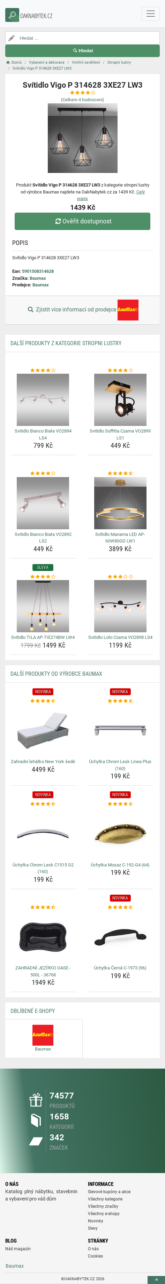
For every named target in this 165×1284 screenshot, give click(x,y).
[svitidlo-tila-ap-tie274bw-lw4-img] (43, 606)
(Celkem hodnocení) (82, 99)
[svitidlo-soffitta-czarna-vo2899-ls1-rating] (120, 370)
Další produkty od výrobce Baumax (56, 674)
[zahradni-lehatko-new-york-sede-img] (43, 730)
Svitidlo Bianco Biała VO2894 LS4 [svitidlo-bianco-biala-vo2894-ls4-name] (43, 434)
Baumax (38, 278)
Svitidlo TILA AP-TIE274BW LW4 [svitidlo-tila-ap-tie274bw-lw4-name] (43, 637)
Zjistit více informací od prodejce (82, 310)
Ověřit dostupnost (82, 221)
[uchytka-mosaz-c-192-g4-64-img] (120, 834)
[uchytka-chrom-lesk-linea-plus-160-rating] (120, 701)
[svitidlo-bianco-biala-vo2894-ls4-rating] (43, 370)
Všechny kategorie (105, 1199)
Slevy (93, 1228)
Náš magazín (18, 1248)
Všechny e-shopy (104, 1213)
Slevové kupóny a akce (109, 1191)
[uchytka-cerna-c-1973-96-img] (120, 937)
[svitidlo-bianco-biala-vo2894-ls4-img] (43, 400)
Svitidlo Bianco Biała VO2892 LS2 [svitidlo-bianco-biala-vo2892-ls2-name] (43, 538)
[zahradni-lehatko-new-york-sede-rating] (43, 701)
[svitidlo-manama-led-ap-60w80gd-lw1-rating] (120, 473)
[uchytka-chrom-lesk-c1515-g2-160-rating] (43, 804)
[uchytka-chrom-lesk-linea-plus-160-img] (120, 730)
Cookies (95, 1256)
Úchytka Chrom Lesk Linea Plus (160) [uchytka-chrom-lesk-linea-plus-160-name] (120, 765)
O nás (93, 1248)
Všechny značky (103, 1206)
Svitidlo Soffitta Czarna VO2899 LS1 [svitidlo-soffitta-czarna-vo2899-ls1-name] (120, 434)
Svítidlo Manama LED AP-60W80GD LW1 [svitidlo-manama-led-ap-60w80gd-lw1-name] (120, 538)
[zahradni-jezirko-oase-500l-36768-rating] (43, 907)
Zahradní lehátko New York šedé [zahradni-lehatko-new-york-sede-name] (43, 761)
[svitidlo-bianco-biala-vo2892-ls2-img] (43, 503)
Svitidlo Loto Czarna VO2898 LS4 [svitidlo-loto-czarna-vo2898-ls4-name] (120, 637)
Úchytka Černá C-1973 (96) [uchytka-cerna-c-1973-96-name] (120, 967)
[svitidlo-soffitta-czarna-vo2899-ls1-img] (120, 400)
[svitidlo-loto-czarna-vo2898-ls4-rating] (120, 576)
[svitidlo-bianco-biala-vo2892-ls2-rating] (43, 473)
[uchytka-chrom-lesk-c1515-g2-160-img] (43, 834)
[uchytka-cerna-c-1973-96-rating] (120, 907)
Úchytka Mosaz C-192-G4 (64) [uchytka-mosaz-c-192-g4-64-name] (120, 864)
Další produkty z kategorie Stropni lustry (65, 343)
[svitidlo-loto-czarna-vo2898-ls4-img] (120, 606)
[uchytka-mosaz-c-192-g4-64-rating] (120, 804)
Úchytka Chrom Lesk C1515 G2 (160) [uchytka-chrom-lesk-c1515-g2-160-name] (43, 868)
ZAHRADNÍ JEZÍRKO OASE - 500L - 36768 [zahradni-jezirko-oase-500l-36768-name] (43, 971)
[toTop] (156, 1280)
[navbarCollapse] (151, 14)
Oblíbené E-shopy (32, 1011)
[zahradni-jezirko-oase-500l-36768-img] (43, 937)
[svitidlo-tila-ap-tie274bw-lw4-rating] (43, 576)
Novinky (95, 1221)
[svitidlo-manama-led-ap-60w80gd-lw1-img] (120, 503)
